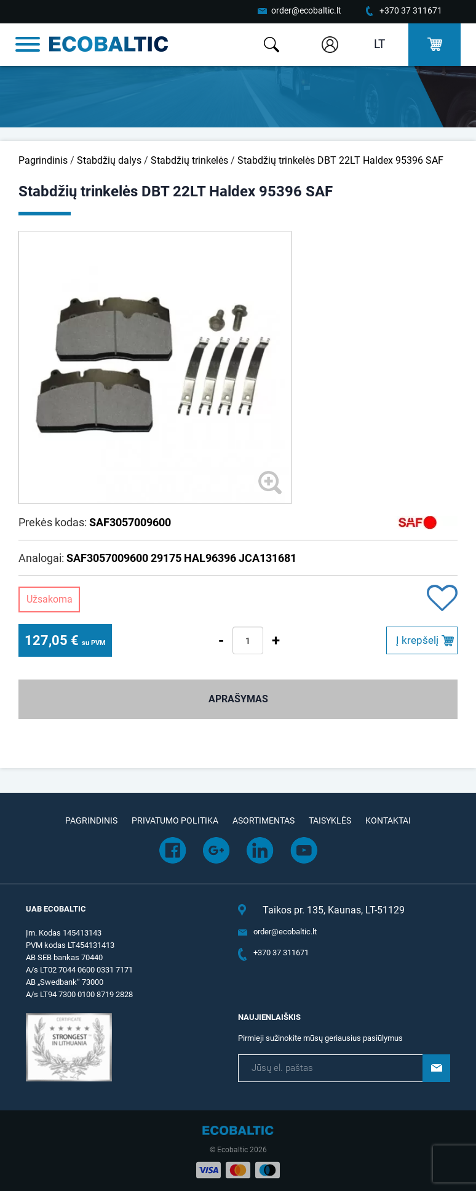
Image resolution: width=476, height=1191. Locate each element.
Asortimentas (263, 820)
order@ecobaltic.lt (306, 10)
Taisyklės (330, 820)
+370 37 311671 (410, 10)
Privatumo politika (175, 820)
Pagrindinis (43, 160)
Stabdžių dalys (109, 160)
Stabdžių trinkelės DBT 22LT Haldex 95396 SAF (340, 160)
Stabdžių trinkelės (189, 160)
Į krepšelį (417, 640)
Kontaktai (388, 820)
